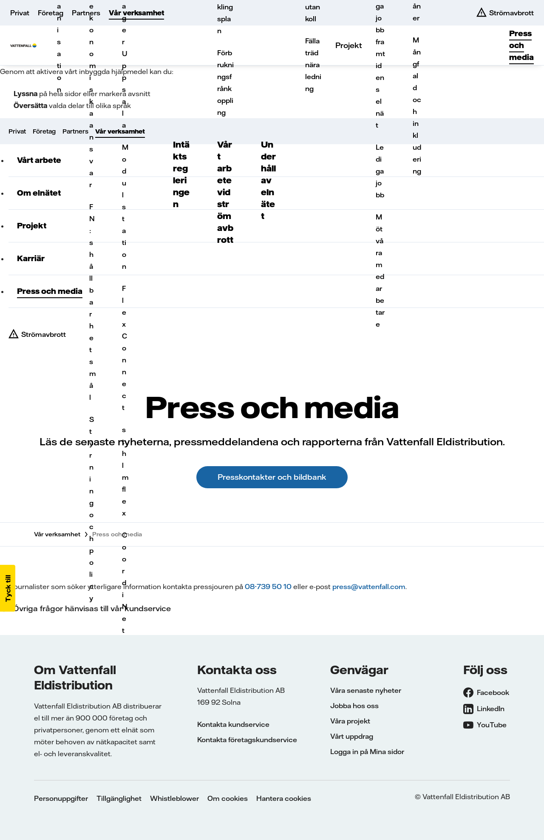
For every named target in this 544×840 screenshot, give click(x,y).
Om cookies (227, 798)
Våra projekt (350, 721)
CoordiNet (124, 583)
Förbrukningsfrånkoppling (225, 82)
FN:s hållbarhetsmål (91, 301)
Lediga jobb (380, 171)
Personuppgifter (61, 798)
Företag (50, 13)
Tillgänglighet (119, 798)
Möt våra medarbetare (380, 270)
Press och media (521, 45)
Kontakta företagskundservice (247, 739)
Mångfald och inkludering (417, 105)
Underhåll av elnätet (268, 180)
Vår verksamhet (136, 13)
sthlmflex (124, 471)
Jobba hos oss (354, 705)
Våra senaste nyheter (365, 690)
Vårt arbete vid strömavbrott (225, 192)
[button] (7, 588)
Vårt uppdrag (351, 736)
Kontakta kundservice (233, 724)
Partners (86, 13)
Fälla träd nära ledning (313, 65)
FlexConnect (124, 348)
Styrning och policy (91, 508)
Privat (19, 13)
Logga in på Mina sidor (367, 751)
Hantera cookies (283, 798)
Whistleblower (174, 798)
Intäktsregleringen (181, 174)
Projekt (348, 45)
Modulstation (124, 207)
